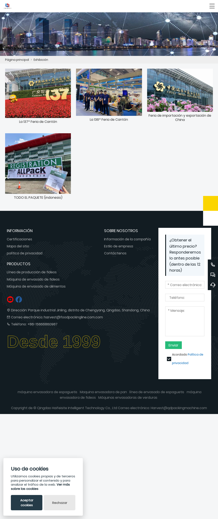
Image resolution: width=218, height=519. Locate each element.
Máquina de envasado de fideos (33, 280)
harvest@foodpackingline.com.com (73, 318)
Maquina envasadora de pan (103, 393)
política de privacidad (24, 254)
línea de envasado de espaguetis (156, 393)
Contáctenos (115, 254)
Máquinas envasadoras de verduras (127, 399)
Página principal (17, 60)
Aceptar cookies (26, 502)
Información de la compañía (127, 240)
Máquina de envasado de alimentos (36, 287)
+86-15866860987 (42, 325)
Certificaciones (19, 240)
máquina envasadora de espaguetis (47, 393)
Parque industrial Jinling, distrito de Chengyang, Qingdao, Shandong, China (89, 311)
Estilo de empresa (118, 247)
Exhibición (41, 60)
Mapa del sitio (18, 247)
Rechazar (59, 503)
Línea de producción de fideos (32, 273)
